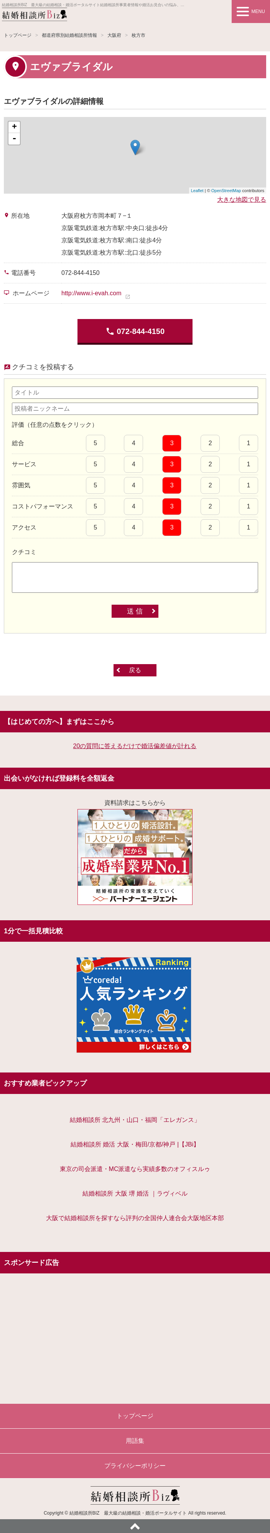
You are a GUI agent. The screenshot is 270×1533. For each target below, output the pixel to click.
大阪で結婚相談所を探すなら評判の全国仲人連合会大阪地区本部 (135, 1218)
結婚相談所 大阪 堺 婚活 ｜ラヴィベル (135, 1193)
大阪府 (114, 35)
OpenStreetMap (226, 190)
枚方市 (138, 35)
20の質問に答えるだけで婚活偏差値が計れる (135, 746)
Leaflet (197, 190)
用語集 (135, 1441)
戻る (135, 670)
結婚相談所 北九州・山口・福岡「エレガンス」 (135, 1120)
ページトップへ (135, 1526)
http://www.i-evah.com (91, 293)
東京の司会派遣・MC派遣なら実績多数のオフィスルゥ (135, 1169)
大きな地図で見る (241, 199)
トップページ (17, 35)
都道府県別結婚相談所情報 (69, 35)
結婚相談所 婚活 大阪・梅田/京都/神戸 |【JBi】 (135, 1144)
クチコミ (24, 552)
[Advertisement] (135, 1334)
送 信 (135, 611)
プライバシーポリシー (135, 1465)
